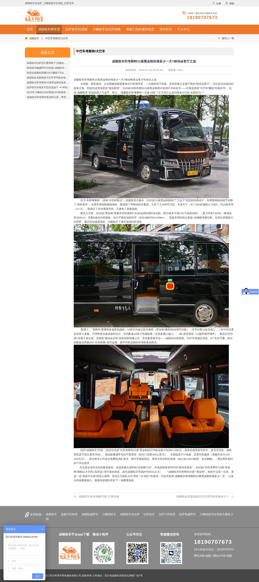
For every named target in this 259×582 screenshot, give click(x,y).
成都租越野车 (90, 514)
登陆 (229, 3)
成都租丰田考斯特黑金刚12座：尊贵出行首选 (56, 97)
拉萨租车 (149, 514)
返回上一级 (226, 38)
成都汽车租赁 (69, 514)
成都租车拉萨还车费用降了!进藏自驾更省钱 (55, 63)
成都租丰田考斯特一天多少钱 (138, 92)
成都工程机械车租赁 (140, 29)
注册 (216, 3)
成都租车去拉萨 (130, 514)
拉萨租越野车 (187, 514)
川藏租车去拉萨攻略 (107, 29)
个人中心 (183, 29)
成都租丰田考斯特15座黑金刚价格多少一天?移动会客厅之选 (64, 82)
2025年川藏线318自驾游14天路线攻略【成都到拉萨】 (61, 92)
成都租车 (34, 38)
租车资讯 (165, 29)
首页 (30, 29)
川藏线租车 (109, 514)
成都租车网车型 (49, 29)
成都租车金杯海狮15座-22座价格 (99, 496)
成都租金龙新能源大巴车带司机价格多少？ (55, 77)
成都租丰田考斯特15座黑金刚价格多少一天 (200, 476)
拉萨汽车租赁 (167, 514)
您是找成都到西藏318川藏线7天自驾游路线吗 (56, 72)
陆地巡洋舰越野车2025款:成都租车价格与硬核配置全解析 (62, 67)
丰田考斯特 (93, 200)
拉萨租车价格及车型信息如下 (47, 87)
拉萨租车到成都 (76, 29)
